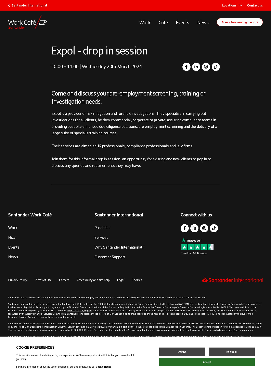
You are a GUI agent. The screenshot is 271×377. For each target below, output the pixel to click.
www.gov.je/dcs (230, 330)
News (203, 22)
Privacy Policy (17, 279)
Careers (64, 279)
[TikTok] (216, 67)
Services (101, 237)
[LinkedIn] (196, 67)
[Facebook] (186, 67)
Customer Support (109, 257)
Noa (11, 237)
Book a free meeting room (240, 22)
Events (182, 22)
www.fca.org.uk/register (79, 310)
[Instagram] (206, 67)
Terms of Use (43, 279)
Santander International (27, 5)
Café (163, 22)
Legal (120, 279)
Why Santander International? (119, 247)
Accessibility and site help (93, 279)
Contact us (255, 5)
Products (101, 227)
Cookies (137, 279)
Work (145, 22)
